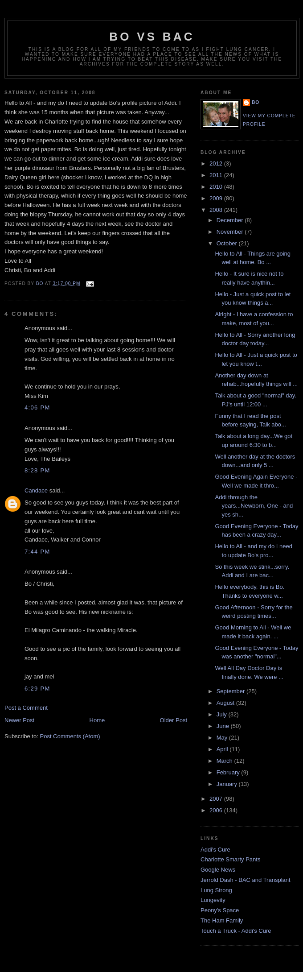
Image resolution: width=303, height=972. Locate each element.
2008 (216, 210)
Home (97, 720)
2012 (216, 163)
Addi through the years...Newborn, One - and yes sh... (254, 506)
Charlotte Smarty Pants (230, 859)
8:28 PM (37, 470)
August (226, 702)
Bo (255, 102)
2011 (216, 175)
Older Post (173, 720)
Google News (218, 869)
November (231, 231)
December (231, 220)
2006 (216, 810)
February (229, 772)
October (228, 243)
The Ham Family (222, 920)
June (224, 726)
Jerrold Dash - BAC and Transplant (246, 880)
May (223, 737)
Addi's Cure (215, 849)
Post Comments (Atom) (70, 736)
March (225, 760)
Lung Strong (216, 890)
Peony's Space (220, 910)
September (231, 691)
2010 (216, 186)
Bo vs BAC (151, 36)
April (223, 749)
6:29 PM (37, 688)
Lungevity (213, 900)
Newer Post (19, 720)
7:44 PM (37, 551)
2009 (216, 198)
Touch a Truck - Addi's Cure (236, 930)
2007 (216, 798)
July (223, 714)
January (228, 784)
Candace (36, 490)
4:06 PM (37, 407)
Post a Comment (26, 707)
